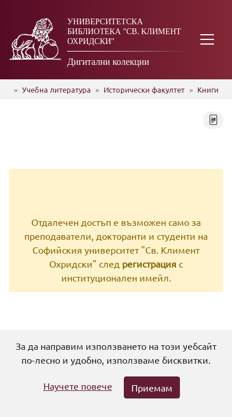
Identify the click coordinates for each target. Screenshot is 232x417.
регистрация (149, 263)
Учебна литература (56, 89)
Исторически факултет (144, 89)
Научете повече (77, 386)
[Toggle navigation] (207, 40)
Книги (208, 89)
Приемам (151, 387)
